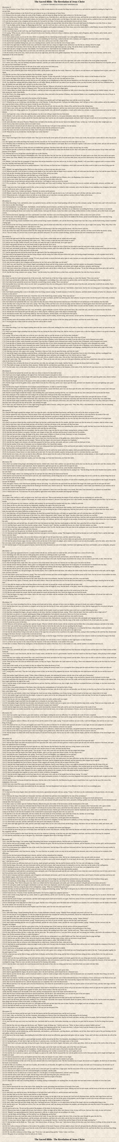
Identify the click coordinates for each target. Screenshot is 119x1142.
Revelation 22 (7, 1084)
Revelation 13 (7, 602)
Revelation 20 (7, 968)
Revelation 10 (7, 462)
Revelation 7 (6, 325)
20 (73, 4)
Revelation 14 (7, 648)
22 (77, 4)
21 (75, 4)
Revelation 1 (6, 7)
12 (57, 4)
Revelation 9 (6, 410)
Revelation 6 (6, 276)
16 (65, 4)
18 (69, 4)
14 (61, 4)
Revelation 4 (6, 201)
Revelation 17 (7, 790)
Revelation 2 (6, 58)
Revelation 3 (6, 136)
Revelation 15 (7, 713)
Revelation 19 (7, 910)
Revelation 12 (7, 551)
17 (67, 4)
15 (63, 4)
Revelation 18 (7, 839)
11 (55, 4)
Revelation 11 (7, 495)
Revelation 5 (6, 236)
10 (53, 4)
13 (59, 4)
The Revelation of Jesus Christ (69, 1)
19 (71, 4)
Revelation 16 (7, 738)
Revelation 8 (6, 371)
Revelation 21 (7, 1011)
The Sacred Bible (43, 1)
